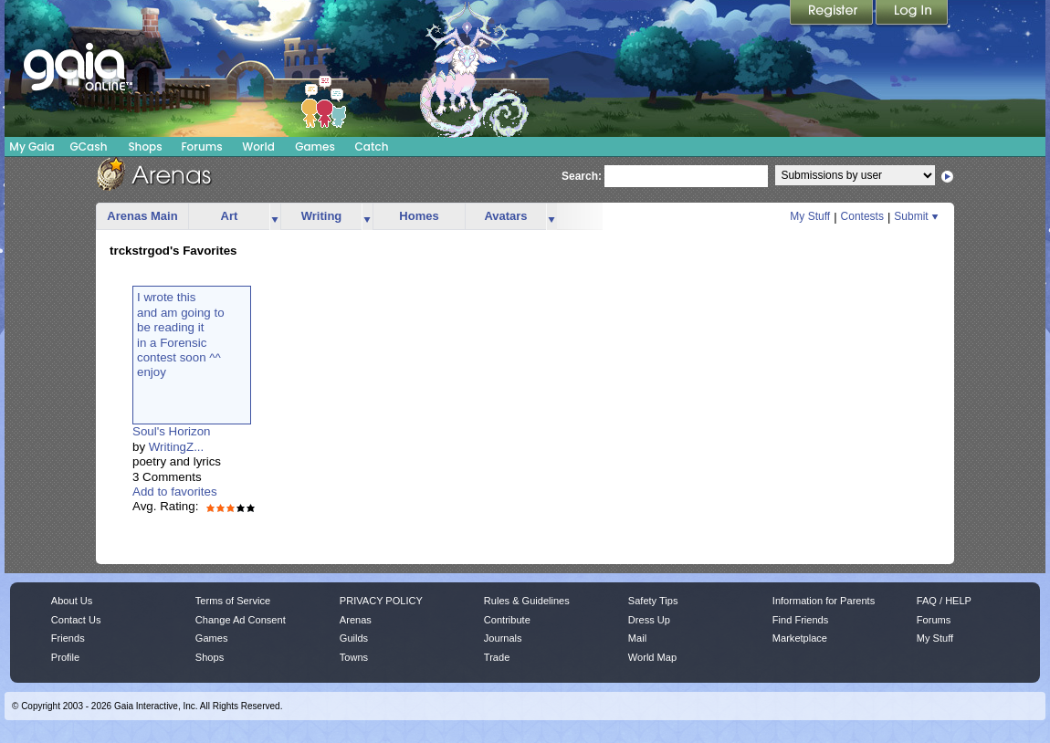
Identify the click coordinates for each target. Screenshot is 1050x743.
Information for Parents (823, 600)
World (258, 146)
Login (912, 13)
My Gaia (31, 146)
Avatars (505, 216)
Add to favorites (174, 491)
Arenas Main (142, 216)
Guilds (354, 638)
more (274, 217)
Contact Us (76, 619)
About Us (71, 600)
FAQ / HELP (944, 600)
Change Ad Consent (240, 619)
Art (229, 216)
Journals (503, 638)
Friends (68, 638)
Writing (321, 216)
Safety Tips (653, 600)
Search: (582, 176)
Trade (496, 657)
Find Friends (800, 619)
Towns (354, 657)
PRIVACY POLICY (381, 600)
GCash (89, 146)
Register (833, 13)
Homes (418, 216)
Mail (637, 638)
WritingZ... (176, 447)
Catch (372, 146)
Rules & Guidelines (527, 600)
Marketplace (799, 638)
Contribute (507, 619)
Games (315, 146)
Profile (65, 657)
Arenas (356, 619)
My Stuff (810, 216)
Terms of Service (232, 600)
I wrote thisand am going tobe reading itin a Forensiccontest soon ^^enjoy (181, 334)
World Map (652, 657)
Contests (862, 216)
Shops (145, 146)
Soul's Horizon (171, 431)
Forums (201, 146)
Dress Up (649, 619)
